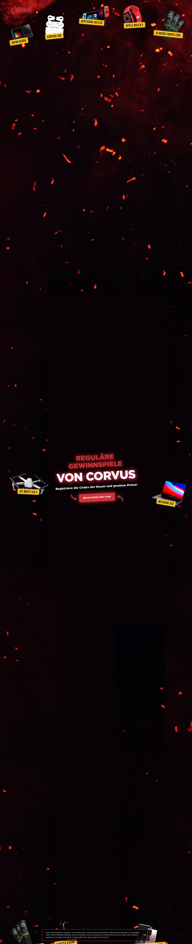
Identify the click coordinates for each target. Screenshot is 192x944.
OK (144, 935)
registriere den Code (97, 497)
